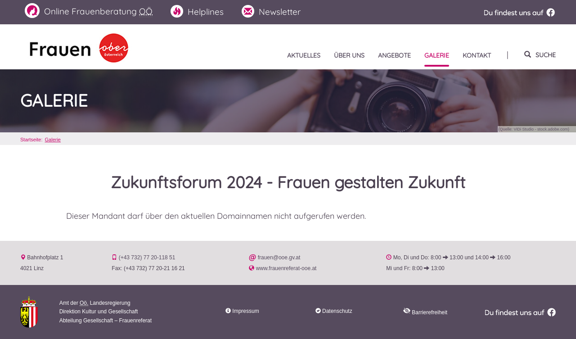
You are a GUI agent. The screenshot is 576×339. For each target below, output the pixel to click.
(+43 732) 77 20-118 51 (147, 257)
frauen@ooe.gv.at (279, 257)
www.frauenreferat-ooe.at (286, 268)
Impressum (245, 311)
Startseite (30, 139)
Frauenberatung (89, 11)
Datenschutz (337, 311)
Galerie (54, 100)
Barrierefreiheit (425, 312)
